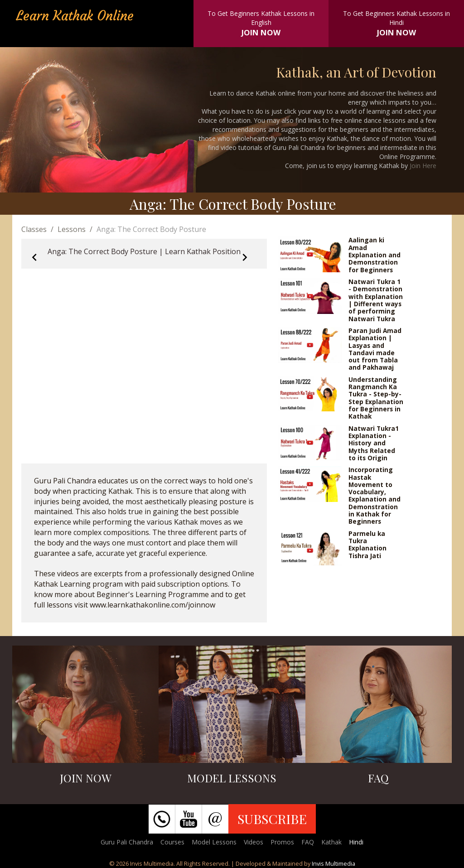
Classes (34, 229)
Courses (172, 842)
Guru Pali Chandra (127, 842)
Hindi (356, 842)
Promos (282, 842)
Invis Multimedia (333, 863)
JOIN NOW (261, 32)
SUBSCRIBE (272, 818)
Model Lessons (214, 842)
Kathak (331, 842)
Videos (253, 842)
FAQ (307, 842)
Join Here (423, 165)
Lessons (72, 229)
